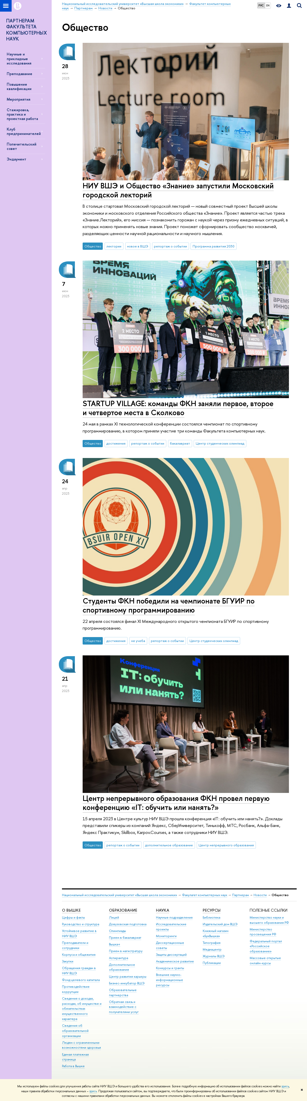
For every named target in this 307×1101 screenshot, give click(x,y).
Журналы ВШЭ (214, 956)
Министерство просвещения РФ (263, 932)
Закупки (67, 961)
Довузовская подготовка (127, 924)
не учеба (138, 640)
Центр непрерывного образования (226, 845)
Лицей (114, 917)
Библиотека (211, 917)
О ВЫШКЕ (71, 910)
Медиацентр (212, 949)
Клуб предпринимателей (24, 131)
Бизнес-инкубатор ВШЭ (127, 983)
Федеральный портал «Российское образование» (266, 946)
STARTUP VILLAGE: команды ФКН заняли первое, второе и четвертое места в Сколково (178, 407)
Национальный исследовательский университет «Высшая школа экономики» (119, 895)
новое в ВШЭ (137, 246)
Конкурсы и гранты (170, 968)
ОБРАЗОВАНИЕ (123, 910)
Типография (212, 943)
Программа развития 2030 (213, 246)
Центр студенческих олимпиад (220, 443)
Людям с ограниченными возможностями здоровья (81, 1045)
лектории (113, 246)
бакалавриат (180, 443)
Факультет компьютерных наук (204, 895)
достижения (115, 443)
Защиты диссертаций (171, 954)
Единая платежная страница (75, 1057)
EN (268, 5)
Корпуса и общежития (79, 954)
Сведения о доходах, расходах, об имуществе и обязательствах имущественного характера (81, 1008)
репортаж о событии (170, 246)
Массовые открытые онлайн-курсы (265, 960)
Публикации (212, 963)
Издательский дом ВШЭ (220, 924)
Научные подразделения (174, 917)
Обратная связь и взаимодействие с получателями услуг (124, 1007)
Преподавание (19, 73)
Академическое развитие (175, 961)
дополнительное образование (169, 845)
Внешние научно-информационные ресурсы (169, 980)
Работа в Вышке (73, 1066)
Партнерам (240, 895)
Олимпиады (117, 931)
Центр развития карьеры (127, 976)
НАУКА (162, 910)
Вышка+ (114, 944)
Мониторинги (166, 936)
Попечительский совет (21, 146)
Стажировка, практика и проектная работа (22, 114)
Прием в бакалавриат (125, 937)
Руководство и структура (80, 924)
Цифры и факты (73, 917)
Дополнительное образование (122, 967)
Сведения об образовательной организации (75, 1030)
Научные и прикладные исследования (19, 58)
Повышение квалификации (19, 86)
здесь (285, 1086)
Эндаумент (16, 159)
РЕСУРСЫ (212, 910)
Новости (260, 895)
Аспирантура (118, 958)
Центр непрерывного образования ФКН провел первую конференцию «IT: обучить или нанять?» (176, 802)
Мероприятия (18, 99)
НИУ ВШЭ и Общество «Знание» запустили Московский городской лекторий (178, 190)
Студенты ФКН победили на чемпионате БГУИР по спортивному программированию (169, 605)
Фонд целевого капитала (81, 980)
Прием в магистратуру (126, 951)
